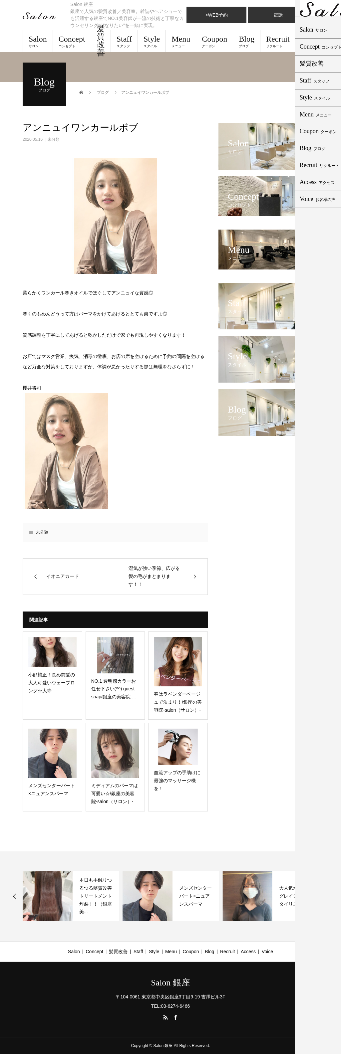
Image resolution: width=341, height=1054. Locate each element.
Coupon (214, 41)
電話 (278, 15)
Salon (38, 41)
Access (312, 41)
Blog (246, 41)
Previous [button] (14, 896)
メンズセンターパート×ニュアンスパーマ (195, 896)
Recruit (278, 41)
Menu (180, 41)
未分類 (54, 139)
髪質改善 (101, 41)
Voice (267, 951)
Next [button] (327, 896)
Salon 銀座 (170, 982)
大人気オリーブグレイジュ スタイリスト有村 (295, 896)
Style (152, 41)
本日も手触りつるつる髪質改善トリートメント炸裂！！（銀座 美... (98, 895)
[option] (71, 896)
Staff (124, 41)
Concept (72, 41)
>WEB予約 (216, 15)
